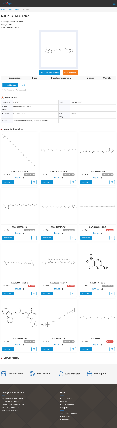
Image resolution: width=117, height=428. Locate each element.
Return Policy (65, 416)
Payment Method (67, 404)
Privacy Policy (66, 398)
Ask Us (25, 85)
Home (3, 9)
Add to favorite (70, 73)
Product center (14, 9)
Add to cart (10, 85)
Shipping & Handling (68, 413)
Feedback (64, 401)
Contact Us (65, 419)
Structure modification (50, 73)
